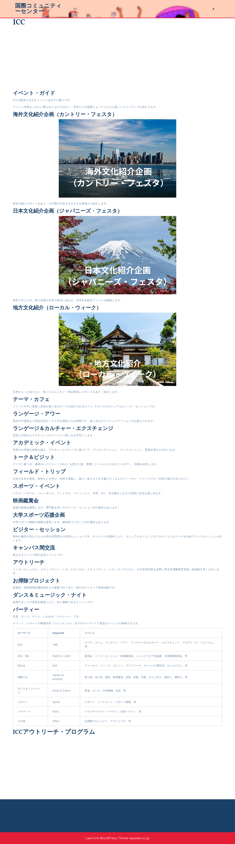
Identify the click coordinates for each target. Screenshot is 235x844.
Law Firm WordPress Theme (107, 838)
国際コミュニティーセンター (38, 8)
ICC (75, 8)
